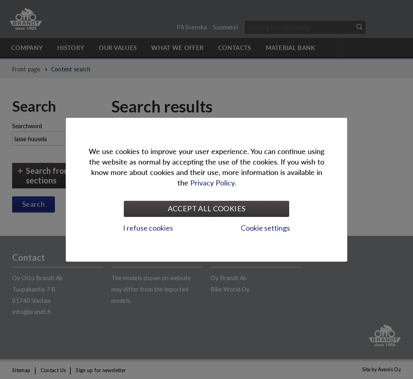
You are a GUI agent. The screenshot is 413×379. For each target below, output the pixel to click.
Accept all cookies (206, 208)
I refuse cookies (148, 227)
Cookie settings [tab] (265, 227)
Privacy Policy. (213, 182)
